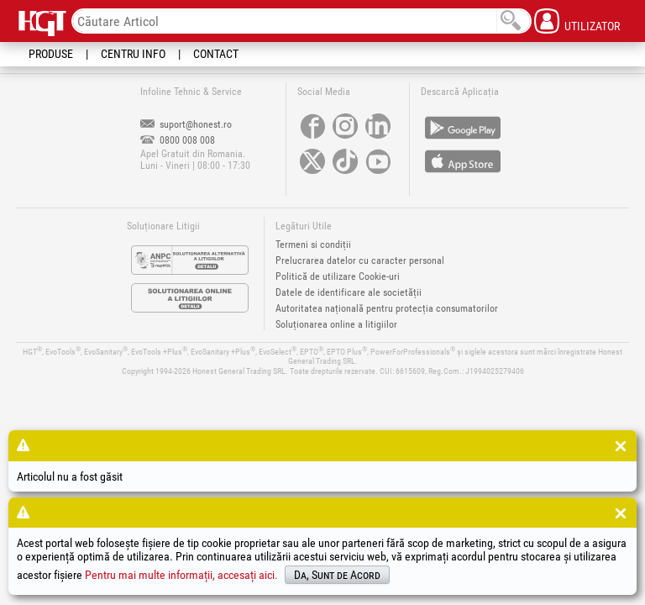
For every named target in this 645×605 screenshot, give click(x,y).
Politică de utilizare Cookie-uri (337, 276)
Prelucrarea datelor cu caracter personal (359, 260)
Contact (216, 54)
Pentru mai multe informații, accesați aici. (181, 574)
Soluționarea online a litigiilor (336, 324)
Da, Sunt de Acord (337, 574)
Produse (51, 54)
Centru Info (133, 54)
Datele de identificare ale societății (348, 292)
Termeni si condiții (313, 244)
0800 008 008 (177, 140)
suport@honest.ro (186, 124)
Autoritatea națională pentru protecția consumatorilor (386, 308)
